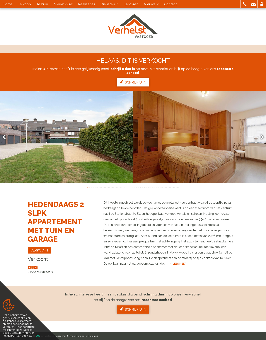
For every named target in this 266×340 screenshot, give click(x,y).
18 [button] (157, 187)
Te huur (42, 4)
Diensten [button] (109, 4)
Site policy (83, 336)
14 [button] (141, 187)
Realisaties (86, 4)
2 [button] (92, 187)
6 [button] (108, 187)
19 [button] (161, 187)
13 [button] (137, 187)
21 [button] (169, 187)
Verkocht (39, 250)
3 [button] (96, 187)
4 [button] (100, 187)
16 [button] (149, 187)
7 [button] (112, 187)
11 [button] (129, 187)
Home (7, 4)
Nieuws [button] (151, 4)
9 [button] (120, 187)
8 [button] (116, 187)
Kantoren (131, 4)
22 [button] (173, 187)
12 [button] (133, 187)
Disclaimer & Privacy (66, 336)
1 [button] (88, 187)
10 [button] (125, 187)
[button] (245, 4)
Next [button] (260, 137)
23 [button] (177, 187)
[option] (133, 137)
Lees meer (178, 263)
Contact (170, 4)
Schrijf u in (133, 82)
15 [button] (145, 187)
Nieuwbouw (63, 4)
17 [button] (153, 187)
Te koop (24, 4)
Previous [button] (5, 137)
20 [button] (165, 187)
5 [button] (104, 187)
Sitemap (94, 336)
